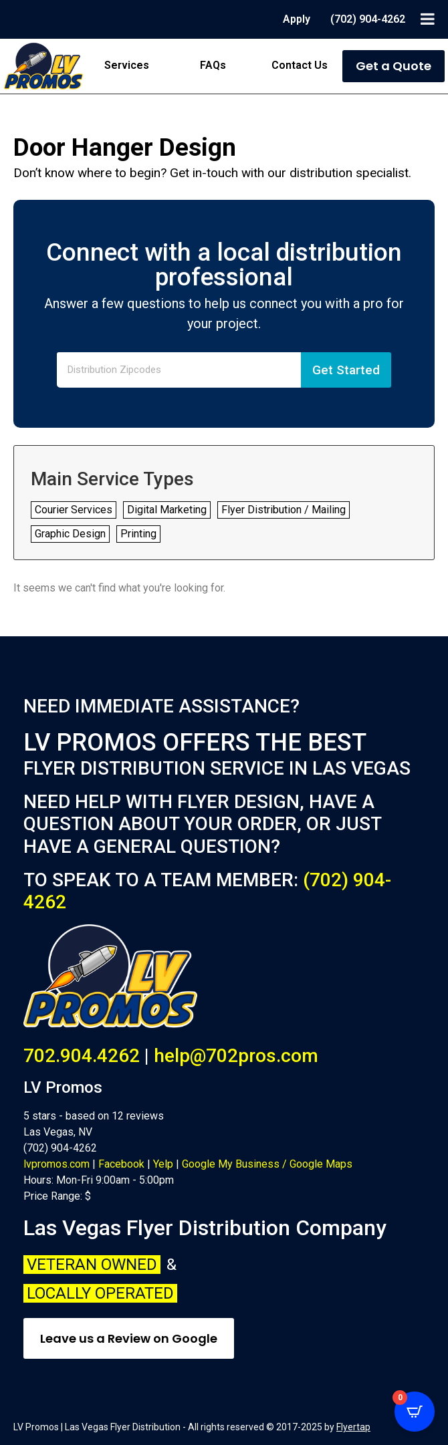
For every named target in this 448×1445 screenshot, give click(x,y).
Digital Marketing (167, 509)
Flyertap (353, 1427)
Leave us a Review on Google (128, 1338)
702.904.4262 (81, 1056)
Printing (138, 533)
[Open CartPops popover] (415, 1412)
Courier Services (73, 509)
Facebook (121, 1164)
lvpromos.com (56, 1164)
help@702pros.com (236, 1056)
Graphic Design (70, 533)
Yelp (163, 1164)
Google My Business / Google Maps (267, 1164)
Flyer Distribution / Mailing (283, 509)
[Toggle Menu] (427, 18)
